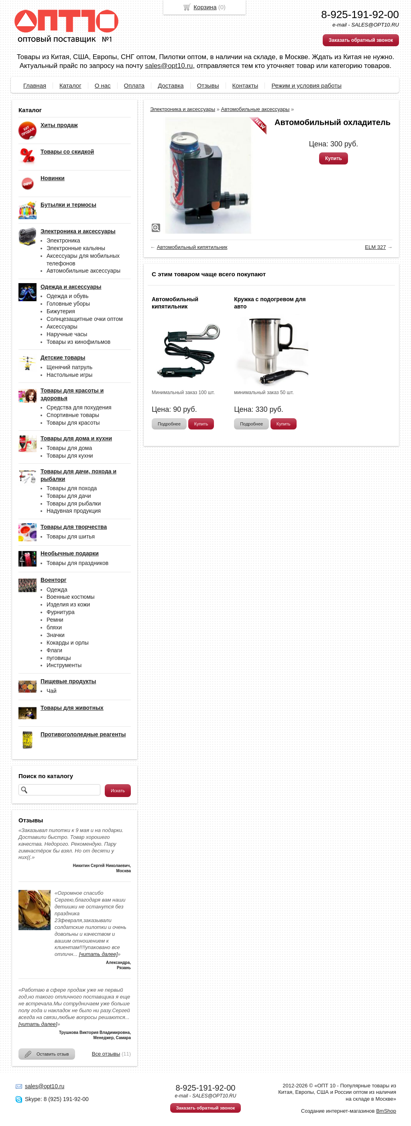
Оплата (134, 85)
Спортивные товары (73, 415)
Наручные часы (67, 334)
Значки (56, 635)
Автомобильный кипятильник (192, 247)
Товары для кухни (70, 455)
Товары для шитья (71, 536)
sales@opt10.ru (169, 66)
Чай (52, 691)
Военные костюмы (71, 597)
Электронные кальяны (76, 248)
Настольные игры (69, 375)
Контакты (245, 85)
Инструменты (64, 665)
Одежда (57, 589)
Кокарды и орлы (68, 642)
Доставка (170, 85)
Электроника (63, 240)
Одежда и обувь (68, 296)
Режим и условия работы (306, 85)
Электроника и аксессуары (182, 109)
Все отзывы (106, 1054)
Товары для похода (72, 488)
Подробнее (169, 423)
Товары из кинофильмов (78, 342)
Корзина (204, 7)
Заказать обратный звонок (361, 40)
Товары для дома (69, 448)
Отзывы (208, 85)
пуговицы (59, 658)
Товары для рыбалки (74, 503)
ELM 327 (375, 247)
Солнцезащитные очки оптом (85, 319)
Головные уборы (68, 303)
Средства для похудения (79, 407)
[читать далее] (98, 954)
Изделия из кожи (68, 604)
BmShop (386, 1111)
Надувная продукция (74, 511)
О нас (103, 85)
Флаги (54, 650)
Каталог (70, 85)
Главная (34, 85)
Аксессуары (62, 326)
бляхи (54, 627)
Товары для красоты (73, 422)
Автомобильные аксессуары (83, 270)
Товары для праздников (77, 563)
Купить (333, 158)
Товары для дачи (69, 496)
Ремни (55, 619)
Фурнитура (61, 612)
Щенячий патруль (69, 367)
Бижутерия (61, 311)
